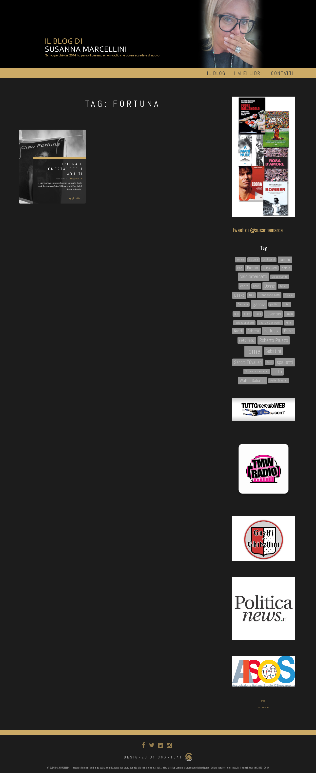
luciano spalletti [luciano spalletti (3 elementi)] (244, 322)
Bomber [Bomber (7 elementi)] (252, 267)
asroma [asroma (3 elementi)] (253, 259)
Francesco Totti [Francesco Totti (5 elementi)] (269, 295)
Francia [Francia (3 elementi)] (288, 295)
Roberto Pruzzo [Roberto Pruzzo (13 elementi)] (273, 340)
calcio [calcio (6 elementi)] (286, 268)
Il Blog (216, 73)
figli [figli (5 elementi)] (251, 295)
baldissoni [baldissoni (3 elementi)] (269, 259)
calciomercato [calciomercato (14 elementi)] (253, 276)
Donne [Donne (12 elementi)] (269, 286)
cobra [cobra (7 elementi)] (244, 286)
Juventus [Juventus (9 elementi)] (273, 314)
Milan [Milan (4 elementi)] (289, 323)
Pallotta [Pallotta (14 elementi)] (271, 330)
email (263, 700)
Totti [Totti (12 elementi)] (277, 371)
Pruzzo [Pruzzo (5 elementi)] (288, 330)
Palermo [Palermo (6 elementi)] (253, 330)
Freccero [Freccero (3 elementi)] (242, 304)
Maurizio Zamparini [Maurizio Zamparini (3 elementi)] (269, 322)
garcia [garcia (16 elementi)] (259, 304)
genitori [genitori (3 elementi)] (274, 304)
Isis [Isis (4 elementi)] (236, 314)
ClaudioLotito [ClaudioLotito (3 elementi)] (280, 276)
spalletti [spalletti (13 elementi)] (285, 362)
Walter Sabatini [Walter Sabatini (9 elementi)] (252, 380)
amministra (263, 707)
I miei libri (248, 73)
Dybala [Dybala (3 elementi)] (283, 286)
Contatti (282, 73)
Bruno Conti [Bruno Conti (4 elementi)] (270, 268)
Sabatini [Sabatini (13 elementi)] (273, 351)
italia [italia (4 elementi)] (258, 314)
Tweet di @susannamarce (257, 230)
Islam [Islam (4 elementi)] (246, 314)
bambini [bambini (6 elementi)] (285, 259)
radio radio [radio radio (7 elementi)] (247, 340)
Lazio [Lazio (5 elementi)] (289, 313)
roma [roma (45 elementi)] (253, 351)
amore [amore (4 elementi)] (240, 259)
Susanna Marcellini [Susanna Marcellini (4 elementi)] (256, 371)
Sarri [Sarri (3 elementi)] (269, 362)
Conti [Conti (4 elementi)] (256, 286)
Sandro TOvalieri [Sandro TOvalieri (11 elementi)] (248, 362)
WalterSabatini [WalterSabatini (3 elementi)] (278, 380)
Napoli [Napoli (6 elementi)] (238, 330)
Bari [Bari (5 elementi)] (239, 268)
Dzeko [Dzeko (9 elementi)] (239, 295)
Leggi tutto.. (74, 198)
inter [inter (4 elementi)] (287, 304)
